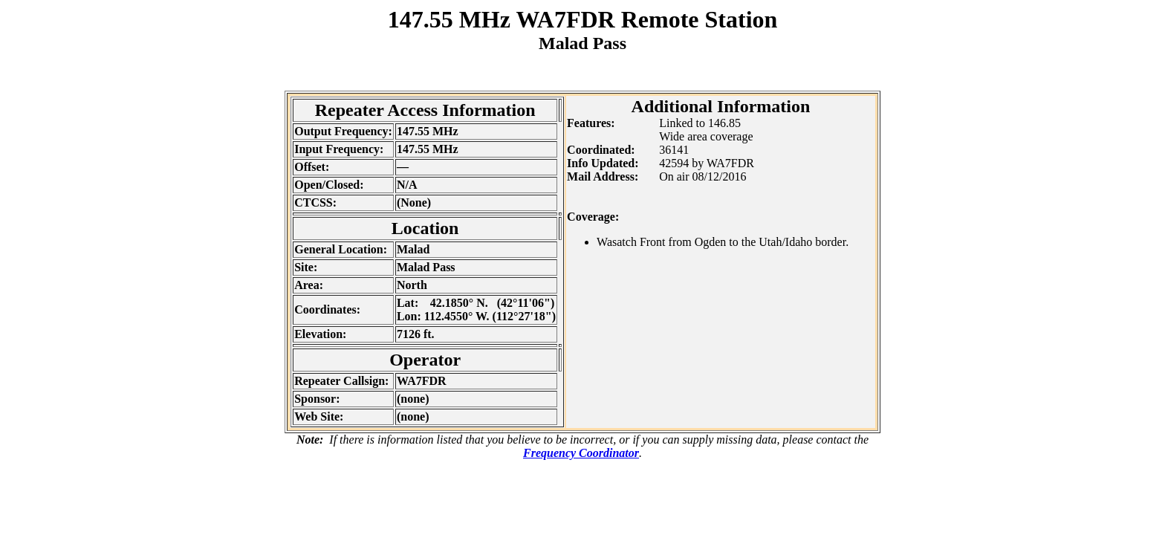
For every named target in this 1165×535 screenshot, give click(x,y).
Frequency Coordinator (581, 453)
